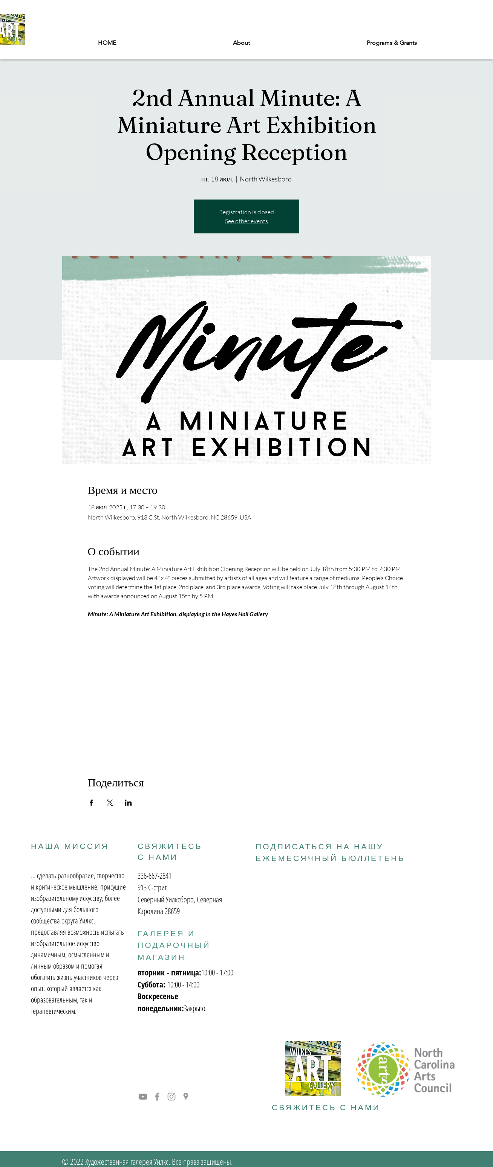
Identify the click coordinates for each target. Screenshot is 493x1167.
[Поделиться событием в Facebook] (91, 803)
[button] (391, 42)
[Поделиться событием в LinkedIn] (128, 803)
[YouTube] (143, 1096)
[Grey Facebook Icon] (157, 1096)
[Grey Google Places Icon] (186, 1096)
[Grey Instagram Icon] (171, 1096)
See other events (246, 221)
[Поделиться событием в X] (109, 803)
